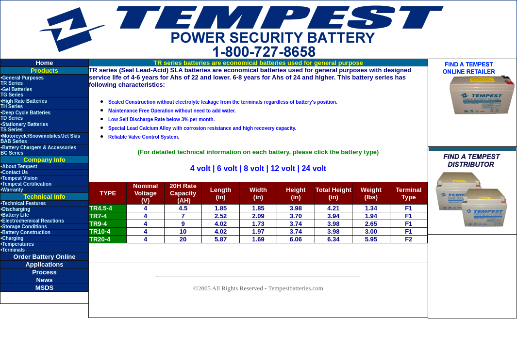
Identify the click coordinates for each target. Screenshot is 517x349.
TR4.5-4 (100, 208)
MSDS (44, 287)
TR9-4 (98, 223)
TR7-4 (98, 216)
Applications (44, 264)
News (44, 280)
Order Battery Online (45, 256)
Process (44, 272)
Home (44, 62)
